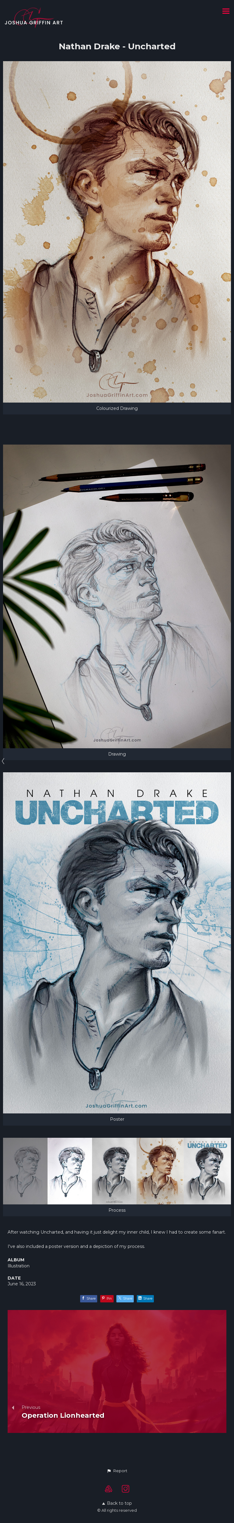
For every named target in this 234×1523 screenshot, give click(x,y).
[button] (117, 1471)
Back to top (117, 1503)
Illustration (19, 1266)
